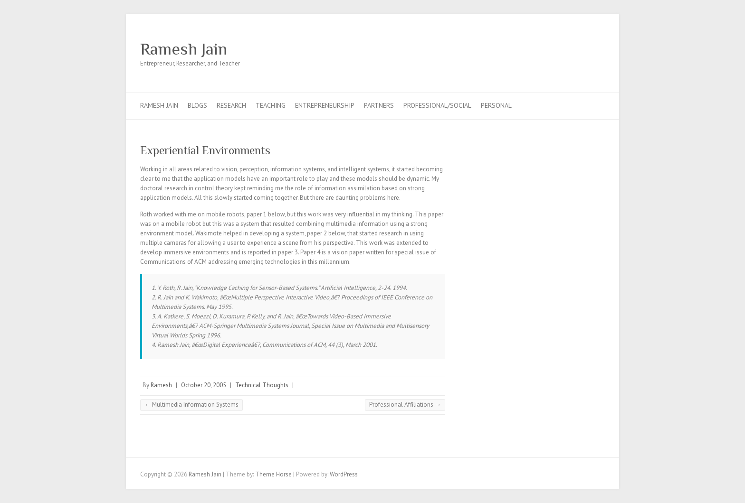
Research (231, 105)
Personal (496, 105)
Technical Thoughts (261, 385)
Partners (379, 105)
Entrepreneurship (324, 105)
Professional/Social (437, 105)
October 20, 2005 (203, 385)
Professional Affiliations (405, 405)
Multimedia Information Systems (191, 405)
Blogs (197, 105)
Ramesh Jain (183, 48)
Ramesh (161, 385)
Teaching (271, 105)
